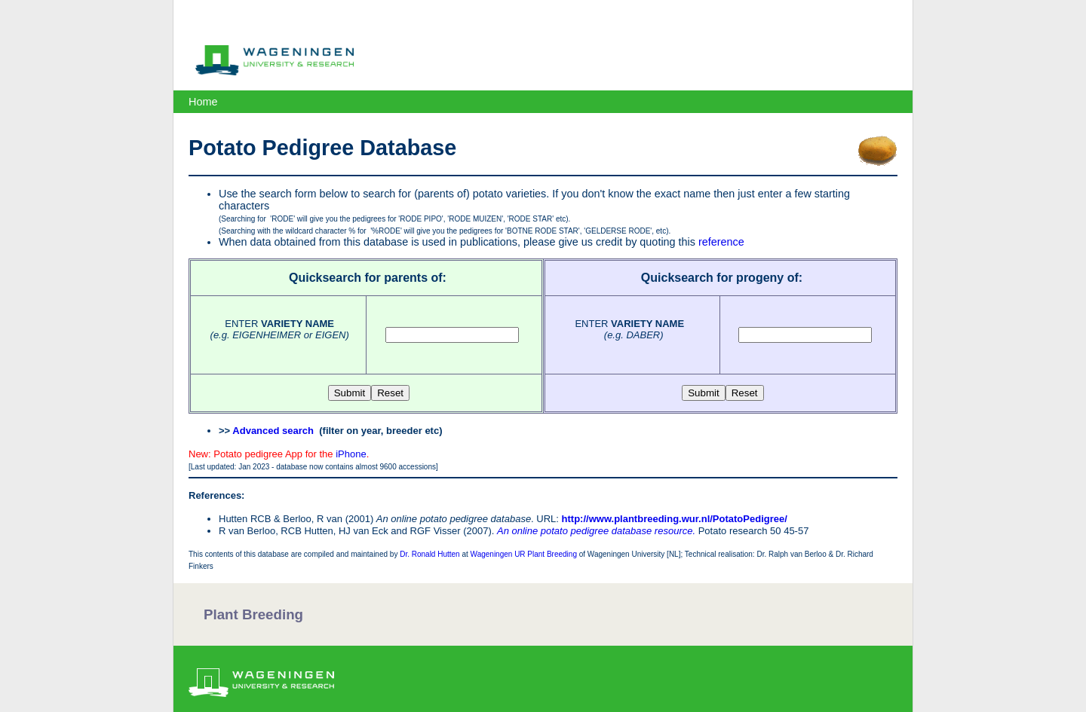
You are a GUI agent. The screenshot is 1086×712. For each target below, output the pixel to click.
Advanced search (273, 430)
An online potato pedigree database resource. (596, 530)
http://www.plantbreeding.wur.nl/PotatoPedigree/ (674, 518)
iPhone (351, 454)
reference (721, 242)
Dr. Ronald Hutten (430, 554)
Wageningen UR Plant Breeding (524, 554)
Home (203, 102)
